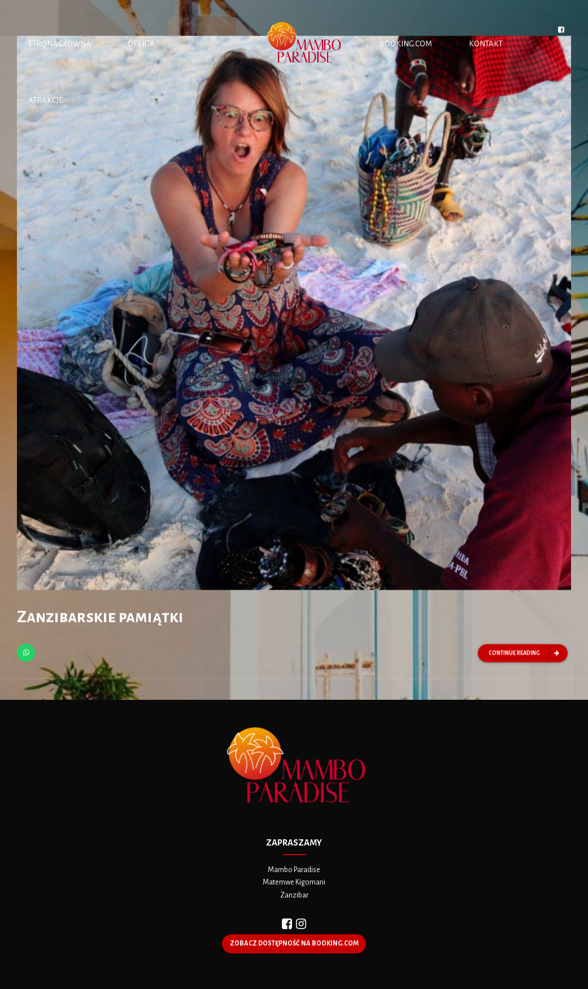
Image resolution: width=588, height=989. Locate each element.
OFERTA (141, 44)
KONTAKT (486, 44)
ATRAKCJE (45, 100)
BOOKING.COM (406, 44)
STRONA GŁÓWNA (59, 44)
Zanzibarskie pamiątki (100, 619)
